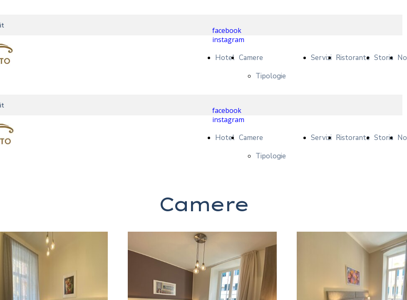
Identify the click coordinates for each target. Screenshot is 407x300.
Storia (383, 57)
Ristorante (353, 57)
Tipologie (271, 76)
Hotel (225, 57)
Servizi (321, 57)
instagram (228, 39)
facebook (226, 30)
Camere (251, 57)
